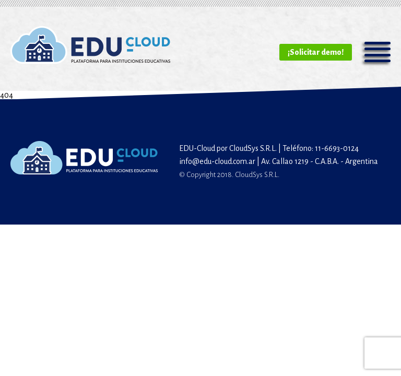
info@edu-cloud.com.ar (217, 161)
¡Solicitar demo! (316, 52)
